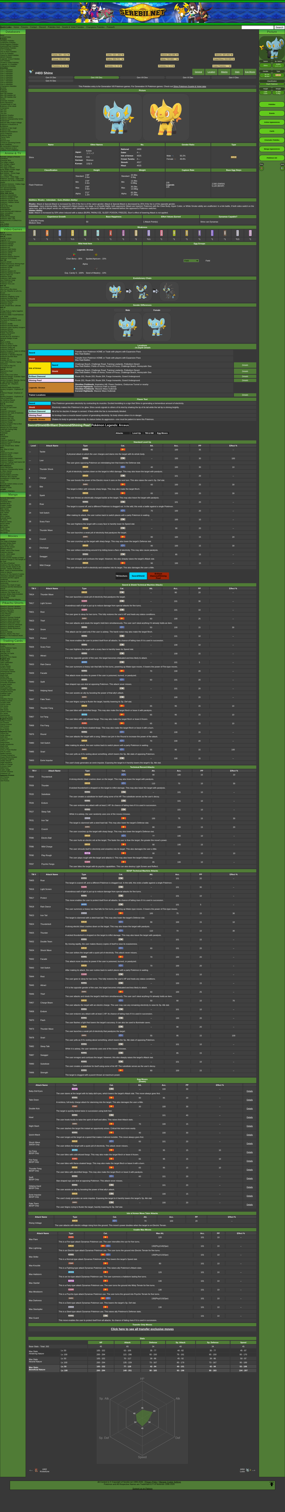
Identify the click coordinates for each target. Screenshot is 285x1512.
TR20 (31, 794)
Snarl (42, 752)
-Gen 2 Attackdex (6, 72)
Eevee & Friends (6, 632)
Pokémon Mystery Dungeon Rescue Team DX (10, 274)
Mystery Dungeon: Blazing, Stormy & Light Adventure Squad (12, 381)
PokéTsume (4, 226)
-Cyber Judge (5, 770)
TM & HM (149, 433)
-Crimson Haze (5, 766)
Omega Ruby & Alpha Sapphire (11, 311)
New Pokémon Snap (7, 280)
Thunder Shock (46, 469)
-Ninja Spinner (5, 735)
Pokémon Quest (6, 304)
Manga (13, 494)
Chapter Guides (6, 505)
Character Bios (5, 160)
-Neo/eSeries (5, 715)
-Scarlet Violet (5, 702)
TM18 (31, 907)
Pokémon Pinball (6, 456)
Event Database (6, 144)
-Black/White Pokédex (8, 48)
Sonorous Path (100, 386)
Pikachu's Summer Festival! (10, 617)
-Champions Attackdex (8, 86)
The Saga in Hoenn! (7, 168)
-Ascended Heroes (7, 670)
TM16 (31, 889)
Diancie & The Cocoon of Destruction (9, 582)
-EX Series (4, 713)
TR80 (31, 838)
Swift (42, 682)
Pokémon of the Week (8, 106)
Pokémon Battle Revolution (10, 387)
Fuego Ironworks (113, 376)
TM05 (31, 880)
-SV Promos (4, 722)
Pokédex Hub (54, 27)
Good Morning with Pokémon (10, 211)
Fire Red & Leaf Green (8, 407)
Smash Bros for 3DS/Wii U (9, 336)
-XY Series (4, 708)
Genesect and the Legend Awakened (9, 578)
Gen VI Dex (188, 77)
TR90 (31, 855)
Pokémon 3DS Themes (8, 477)
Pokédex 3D (4, 358)
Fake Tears (45, 699)
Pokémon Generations (8, 195)
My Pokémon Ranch (7, 400)
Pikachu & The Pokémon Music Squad (11, 636)
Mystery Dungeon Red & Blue (11, 424)
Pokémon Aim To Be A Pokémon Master (12, 181)
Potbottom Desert (132, 364)
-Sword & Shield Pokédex (9, 55)
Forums (24, 27)
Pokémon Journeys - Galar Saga (12, 179)
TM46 (31, 994)
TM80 (31, 743)
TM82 (31, 1046)
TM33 (31, 664)
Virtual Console (5, 473)
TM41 (31, 690)
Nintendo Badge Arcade (8, 338)
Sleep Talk (46, 812)
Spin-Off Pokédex (6, 93)
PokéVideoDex (5, 209)
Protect (43, 638)
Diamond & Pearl (6, 371)
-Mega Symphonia (6, 744)
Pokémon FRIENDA (7, 491)
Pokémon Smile (6, 276)
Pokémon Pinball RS (7, 420)
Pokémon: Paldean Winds (9, 202)
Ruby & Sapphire (6, 406)
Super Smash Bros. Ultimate (10, 306)
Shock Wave (45, 950)
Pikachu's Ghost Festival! (9, 619)
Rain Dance (45, 664)
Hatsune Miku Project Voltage (11, 123)
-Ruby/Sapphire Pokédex (9, 44)
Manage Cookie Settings (170, 1482)
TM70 (31, 1020)
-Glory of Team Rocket (8, 750)
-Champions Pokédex (8, 66)
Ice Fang (44, 717)
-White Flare (4, 677)
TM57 (31, 1003)
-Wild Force (4, 768)
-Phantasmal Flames (7, 672)
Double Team (46, 941)
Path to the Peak (6, 206)
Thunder (45, 785)
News (2, 35)
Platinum (3, 373)
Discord (42, 27)
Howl (31, 1117)
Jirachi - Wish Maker (7, 554)
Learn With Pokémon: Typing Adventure (10, 363)
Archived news (5, 37)
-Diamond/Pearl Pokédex (9, 46)
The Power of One (6, 545)
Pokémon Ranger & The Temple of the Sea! (12, 560)
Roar (42, 504)
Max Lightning (35, 1248)
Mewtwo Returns (6, 549)
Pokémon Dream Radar (8, 346)
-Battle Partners (6, 753)
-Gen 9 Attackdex (6, 84)
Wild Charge (45, 565)
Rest (42, 612)
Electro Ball (46, 838)
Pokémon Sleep (6, 255)
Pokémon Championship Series (11, 119)
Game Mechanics (6, 103)
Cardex (2, 99)
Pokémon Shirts (6, 135)
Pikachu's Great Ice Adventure (11, 625)
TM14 (31, 594)
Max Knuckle (34, 1265)
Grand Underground (131, 376)
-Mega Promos (5, 721)
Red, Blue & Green (7, 449)
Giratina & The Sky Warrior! (10, 565)
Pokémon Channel (7, 416)
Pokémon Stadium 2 (7, 440)
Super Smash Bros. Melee (9, 446)
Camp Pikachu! (5, 614)
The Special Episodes (8, 188)
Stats (237, 72)
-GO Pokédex (5, 61)
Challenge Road (98, 364)
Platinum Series (6, 522)
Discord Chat (5, 141)
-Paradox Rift (5, 695)
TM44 (31, 976)
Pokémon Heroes (6, 552)
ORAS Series (5, 531)
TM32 (31, 941)
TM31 (31, 655)
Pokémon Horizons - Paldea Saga (12, 184)
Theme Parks (5, 137)
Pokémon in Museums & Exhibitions (9, 125)
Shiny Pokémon (6, 191)
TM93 (31, 760)
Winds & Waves (6, 235)
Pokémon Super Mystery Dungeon (12, 327)
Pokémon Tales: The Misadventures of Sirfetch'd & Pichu (10, 220)
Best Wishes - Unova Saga (10, 173)
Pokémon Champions (8, 242)
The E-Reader (5, 431)
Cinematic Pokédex (7, 101)
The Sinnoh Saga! (6, 171)
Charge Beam (46, 1003)
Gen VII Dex (142, 77)
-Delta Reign (4, 661)
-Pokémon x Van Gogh (8, 128)
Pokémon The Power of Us (10, 592)
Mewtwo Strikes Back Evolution (11, 594)
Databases (13, 31)
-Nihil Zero (4, 737)
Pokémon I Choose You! (9, 590)
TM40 (31, 682)
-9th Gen (3, 110)
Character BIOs (5, 502)
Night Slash (34, 1126)
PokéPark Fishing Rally (8, 429)
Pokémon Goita (5, 487)
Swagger (43, 556)
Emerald (3, 409)
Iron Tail (44, 820)
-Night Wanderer (6, 762)
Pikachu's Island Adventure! (10, 621)
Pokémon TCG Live (7, 284)
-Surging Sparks (6, 684)
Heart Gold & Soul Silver (9, 375)
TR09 (31, 785)
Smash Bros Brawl (7, 402)
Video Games (13, 229)
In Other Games (6, 471)
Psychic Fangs (48, 864)
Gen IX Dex (51, 77)
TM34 (31, 950)
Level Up (137, 433)
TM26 (31, 647)
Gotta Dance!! (5, 615)
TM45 (31, 985)
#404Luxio (242, 1470)
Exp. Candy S (71, 272)
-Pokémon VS (5, 773)
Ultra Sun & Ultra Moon (8, 289)
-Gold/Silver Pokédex (8, 42)
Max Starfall (34, 1283)
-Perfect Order (5, 668)
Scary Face (45, 521)
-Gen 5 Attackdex (6, 77)
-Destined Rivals (6, 679)
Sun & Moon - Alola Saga (9, 177)
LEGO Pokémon (6, 133)
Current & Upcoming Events (10, 143)
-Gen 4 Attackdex (6, 75)
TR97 (31, 864)
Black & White (5, 342)
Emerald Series (5, 518)
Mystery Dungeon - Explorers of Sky (11, 390)
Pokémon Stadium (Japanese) (11, 458)
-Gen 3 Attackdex (6, 73)
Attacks (224, 72)
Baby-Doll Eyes (36, 1091)
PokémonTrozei (6, 426)
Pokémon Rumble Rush (8, 298)
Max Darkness (35, 1300)
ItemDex (3, 88)
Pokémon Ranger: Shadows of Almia (11, 394)
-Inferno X (3, 741)
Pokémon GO (5, 247)
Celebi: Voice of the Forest (9, 550)
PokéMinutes (5, 208)
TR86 (31, 846)
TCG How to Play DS (8, 366)
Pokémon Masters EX (8, 251)
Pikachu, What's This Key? (10, 634)
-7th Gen (3, 113)
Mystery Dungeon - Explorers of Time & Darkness (11, 397)
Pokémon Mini (5, 444)
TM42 (31, 959)
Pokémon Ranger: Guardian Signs (12, 376)
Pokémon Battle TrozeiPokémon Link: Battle (12, 315)
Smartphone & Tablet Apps (9, 478)
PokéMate (4, 433)
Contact (33, 27)
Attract (43, 655)
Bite (41, 487)
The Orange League (7, 164)
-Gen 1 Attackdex (6, 70)
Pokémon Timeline (7, 115)
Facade (43, 673)
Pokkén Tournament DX (8, 300)
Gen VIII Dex (96, 77)
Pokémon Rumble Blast (8, 356)
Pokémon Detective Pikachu (10, 599)
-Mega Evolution (6, 673)
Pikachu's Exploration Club (10, 623)
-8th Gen (3, 112)
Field (208, 261)
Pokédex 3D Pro (6, 360)
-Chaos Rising (5, 666)
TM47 (31, 699)
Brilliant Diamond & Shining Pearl (12, 264)
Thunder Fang (46, 708)
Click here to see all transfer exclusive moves (142, 1329)
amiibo (2, 482)
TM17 (31, 603)
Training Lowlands (115, 364)
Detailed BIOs (5, 503)
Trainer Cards (5, 650)
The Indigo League (7, 162)
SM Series (4, 533)
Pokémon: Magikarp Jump (9, 296)
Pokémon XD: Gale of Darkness (11, 413)
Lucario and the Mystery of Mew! (12, 558)
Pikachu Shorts (12, 602)
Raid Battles (4, 655)
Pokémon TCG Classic (8, 657)
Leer (42, 460)
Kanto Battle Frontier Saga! (10, 169)
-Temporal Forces (6, 692)
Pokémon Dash (5, 415)
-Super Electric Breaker (8, 757)
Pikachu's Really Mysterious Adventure (10, 629)
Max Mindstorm (36, 1292)
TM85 (31, 752)
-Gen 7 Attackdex (6, 81)
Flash (42, 1020)
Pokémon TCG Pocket (8, 258)
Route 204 (100, 376)
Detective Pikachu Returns (9, 256)
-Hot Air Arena (5, 752)
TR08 (31, 777)
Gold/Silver (4, 436)
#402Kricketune (44, 1470)
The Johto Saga (6, 166)
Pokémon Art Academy (8, 318)
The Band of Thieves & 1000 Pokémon (10, 321)
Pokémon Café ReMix (8, 249)
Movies (13, 536)
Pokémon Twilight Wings (9, 197)
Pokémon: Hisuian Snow (9, 200)
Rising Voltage (35, 1223)
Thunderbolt (46, 777)
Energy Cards (5, 651)
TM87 (31, 1055)
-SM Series (4, 706)
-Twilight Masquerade (8, 690)
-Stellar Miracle (5, 761)
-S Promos (4, 779)
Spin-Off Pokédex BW (8, 97)
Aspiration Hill (101, 384)
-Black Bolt (4, 675)
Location (211, 72)
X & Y (2, 309)
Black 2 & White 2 (6, 344)
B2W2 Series (5, 527)
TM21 (31, 612)
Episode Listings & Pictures (10, 157)
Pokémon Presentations (9, 132)
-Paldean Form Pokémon (9, 150)
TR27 (31, 812)
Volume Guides (5, 507)
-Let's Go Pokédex (7, 53)
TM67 (31, 717)
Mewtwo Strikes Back (8, 543)
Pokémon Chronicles (7, 186)
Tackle (42, 452)
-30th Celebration (6, 662)
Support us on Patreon (142, 1488)
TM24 (31, 629)
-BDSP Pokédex (6, 57)
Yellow (2, 451)
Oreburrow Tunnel (131, 384)
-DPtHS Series (5, 712)
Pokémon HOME (6, 267)
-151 (1, 697)
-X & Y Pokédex (6, 50)
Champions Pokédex (95, 27)
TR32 (31, 829)
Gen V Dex (234, 77)
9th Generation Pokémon (9, 146)
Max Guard (34, 1318)
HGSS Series (5, 523)
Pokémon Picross (6, 329)
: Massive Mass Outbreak (96, 389)
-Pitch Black (4, 664)
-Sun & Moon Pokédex (8, 52)
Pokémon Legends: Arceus (10, 265)
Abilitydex (3, 92)
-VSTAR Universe (6, 772)
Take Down (34, 1100)
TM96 (31, 1072)
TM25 (31, 638)
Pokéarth (111, 27)
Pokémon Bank (5, 313)
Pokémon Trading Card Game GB (12, 462)
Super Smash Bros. (7, 464)
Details (245, 365)
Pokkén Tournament (7, 333)
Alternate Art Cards (7, 653)
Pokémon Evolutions (7, 199)
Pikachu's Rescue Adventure (10, 608)
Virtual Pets (4, 480)
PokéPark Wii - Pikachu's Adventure (9, 385)
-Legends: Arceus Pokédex (10, 59)
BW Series (4, 525)
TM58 (31, 1011)
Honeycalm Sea (144, 366)
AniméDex (4, 159)
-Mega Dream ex (6, 739)
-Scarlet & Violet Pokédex (9, 62)
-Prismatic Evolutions (7, 682)
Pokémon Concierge (7, 217)
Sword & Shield (5, 262)
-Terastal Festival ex (7, 755)
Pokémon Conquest (7, 353)
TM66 (31, 708)
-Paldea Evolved (6, 701)
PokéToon (3, 204)
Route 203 (90, 376)
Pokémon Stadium (7, 460)
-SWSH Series (5, 704)
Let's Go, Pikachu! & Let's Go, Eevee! (11, 292)
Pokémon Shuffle (6, 324)
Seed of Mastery (93, 272)
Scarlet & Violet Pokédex (73, 27)
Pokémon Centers (6, 117)
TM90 (31, 1064)
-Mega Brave (5, 742)
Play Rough (46, 855)
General (198, 72)
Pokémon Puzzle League (9, 453)
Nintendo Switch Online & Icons (11, 484)
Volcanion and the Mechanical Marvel (11, 588)
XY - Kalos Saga (6, 175)
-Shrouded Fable (6, 688)
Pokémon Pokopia (6, 244)
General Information (7, 498)
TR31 (31, 820)
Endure (44, 803)
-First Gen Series (6, 717)
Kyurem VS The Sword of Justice (12, 574)
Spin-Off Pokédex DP (8, 95)
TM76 (31, 734)
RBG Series (4, 509)
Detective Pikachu (6, 302)
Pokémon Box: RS (7, 418)
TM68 (31, 725)
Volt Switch (44, 513)
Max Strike (33, 1257)
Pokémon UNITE (6, 253)
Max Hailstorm (35, 1274)
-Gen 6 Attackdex (6, 79)
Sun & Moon (4, 287)
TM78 (31, 1037)
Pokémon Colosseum (8, 411)
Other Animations (6, 213)
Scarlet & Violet (5, 238)
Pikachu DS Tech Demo (8, 427)
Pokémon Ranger (6, 422)
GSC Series (4, 513)
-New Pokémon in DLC (8, 148)
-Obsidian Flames (6, 699)
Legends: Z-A (5, 240)
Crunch (43, 539)
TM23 (31, 621)
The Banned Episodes (8, 189)
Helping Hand (46, 690)
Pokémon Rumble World (9, 326)
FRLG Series (5, 516)
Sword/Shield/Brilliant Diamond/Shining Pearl (59, 425)
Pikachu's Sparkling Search (10, 626)
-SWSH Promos (6, 724)
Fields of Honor (98, 366)
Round (43, 734)
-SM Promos (4, 726)
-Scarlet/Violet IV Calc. (8, 104)
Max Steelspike (36, 1309)
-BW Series (4, 710)
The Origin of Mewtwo (8, 541)
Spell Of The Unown (7, 547)
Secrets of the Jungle (8, 596)
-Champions (4, 108)
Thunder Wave (46, 530)
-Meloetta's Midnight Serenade (11, 576)
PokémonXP (4, 121)
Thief (42, 621)
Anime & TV (13, 153)
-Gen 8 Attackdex (6, 82)
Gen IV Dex (51, 81)
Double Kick (34, 1108)
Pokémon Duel (5, 335)
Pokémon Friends (6, 245)
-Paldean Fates (5, 693)
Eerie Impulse (46, 760)
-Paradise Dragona (7, 759)
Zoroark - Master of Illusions (10, 569)
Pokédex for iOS (6, 367)
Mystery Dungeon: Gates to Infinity (12, 351)
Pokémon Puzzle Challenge (10, 442)
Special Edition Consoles (9, 475)
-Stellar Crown (5, 686)
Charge (43, 478)
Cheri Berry (71, 257)
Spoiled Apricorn (93, 257)
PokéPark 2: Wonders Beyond (11, 355)
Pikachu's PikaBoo (7, 612)
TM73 (31, 1029)
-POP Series (4, 730)
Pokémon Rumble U (7, 349)
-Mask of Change (6, 764)
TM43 (31, 968)
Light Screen (46, 603)
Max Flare (33, 1239)
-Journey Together (6, 681)
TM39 (31, 673)
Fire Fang (44, 725)
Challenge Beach (82, 364)
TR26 (31, 803)
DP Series (3, 520)
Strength (44, 1072)
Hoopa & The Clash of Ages (10, 585)
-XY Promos (4, 728)
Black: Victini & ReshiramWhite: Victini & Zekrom (11, 571)
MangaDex (4, 500)
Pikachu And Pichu (7, 610)
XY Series (3, 529)
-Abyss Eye (4, 733)
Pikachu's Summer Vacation (10, 606)
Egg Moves (250, 72)
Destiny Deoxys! (6, 556)
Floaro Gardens (115, 384)
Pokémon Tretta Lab (7, 347)
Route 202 (79, 376)
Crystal (2, 438)
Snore (43, 629)
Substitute (45, 794)
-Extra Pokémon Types (8, 648)
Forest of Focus (113, 366)
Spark (42, 495)
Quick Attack (34, 1135)
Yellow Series (5, 511)
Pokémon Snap (5, 455)
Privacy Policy (151, 1482)
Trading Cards (13, 640)
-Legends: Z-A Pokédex (8, 64)
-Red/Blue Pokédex (7, 41)
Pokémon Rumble (6, 378)
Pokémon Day (5, 130)
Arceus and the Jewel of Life (10, 567)
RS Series (4, 514)
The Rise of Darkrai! (7, 563)
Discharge (44, 548)
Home (16, 27)
